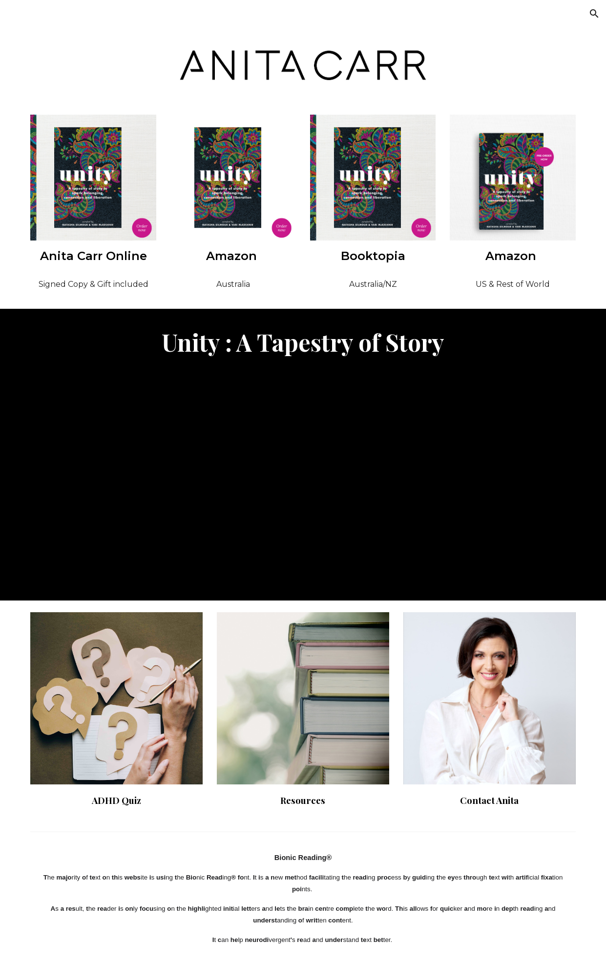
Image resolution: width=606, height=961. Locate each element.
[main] (93, 256)
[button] (594, 13)
